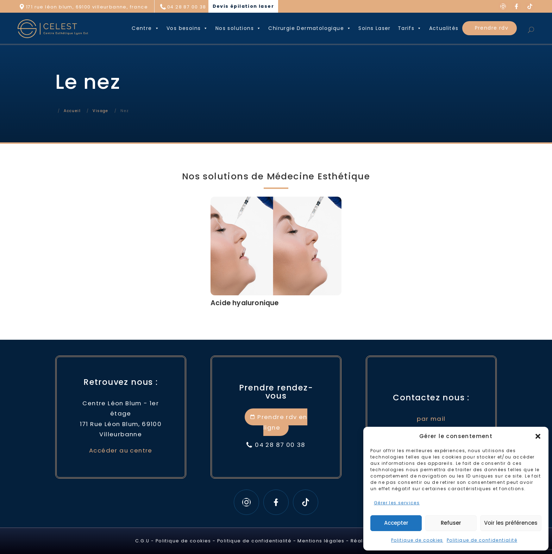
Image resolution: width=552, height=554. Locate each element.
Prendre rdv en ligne (282, 422)
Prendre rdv (491, 27)
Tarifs (410, 28)
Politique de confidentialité (482, 540)
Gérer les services (397, 503)
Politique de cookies (417, 540)
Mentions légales (320, 541)
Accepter (396, 523)
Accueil (72, 110)
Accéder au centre (120, 450)
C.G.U (142, 541)
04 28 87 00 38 (186, 7)
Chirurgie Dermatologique (309, 28)
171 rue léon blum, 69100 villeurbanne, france (87, 7)
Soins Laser (374, 28)
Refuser (451, 523)
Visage (100, 110)
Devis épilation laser (243, 6)
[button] (537, 436)
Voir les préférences (511, 523)
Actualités (444, 28)
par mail (431, 418)
